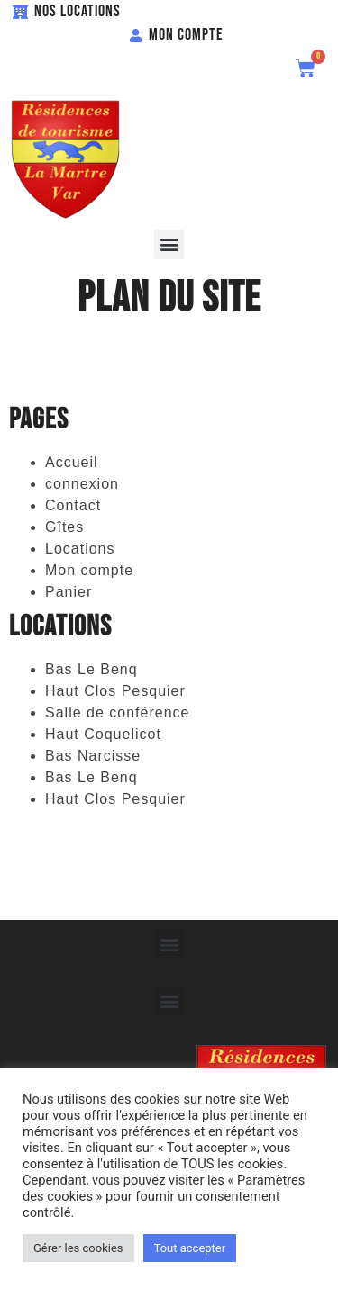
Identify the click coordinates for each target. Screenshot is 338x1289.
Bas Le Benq (91, 669)
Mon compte (89, 570)
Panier (68, 591)
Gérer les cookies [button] (78, 1248)
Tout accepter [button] (190, 1248)
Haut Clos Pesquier (115, 691)
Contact (73, 505)
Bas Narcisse (93, 755)
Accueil (71, 462)
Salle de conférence (117, 712)
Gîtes (64, 527)
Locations (80, 548)
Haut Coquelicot (103, 734)
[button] (169, 244)
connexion (82, 483)
